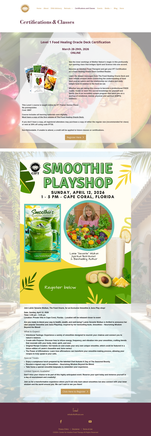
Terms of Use (87, 429)
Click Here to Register (74, 391)
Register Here (74, 137)
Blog (115, 8)
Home (39, 8)
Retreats (67, 8)
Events (99, 8)
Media (107, 8)
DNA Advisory (56, 8)
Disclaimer (76, 429)
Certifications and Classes (85, 8)
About (46, 8)
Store (122, 8)
